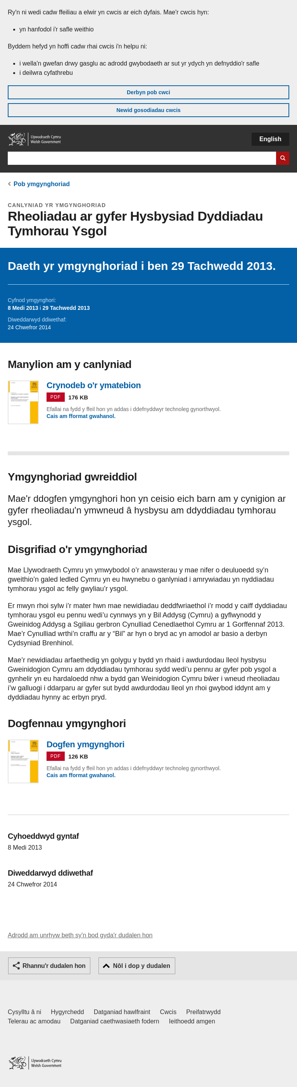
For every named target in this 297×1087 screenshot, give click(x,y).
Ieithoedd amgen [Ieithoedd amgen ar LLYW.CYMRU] (192, 1021)
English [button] (270, 139)
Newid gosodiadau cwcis (148, 110)
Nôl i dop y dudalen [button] (141, 966)
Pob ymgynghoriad (42, 184)
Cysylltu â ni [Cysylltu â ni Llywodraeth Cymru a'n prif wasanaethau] (24, 1012)
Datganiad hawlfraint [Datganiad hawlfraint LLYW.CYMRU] (122, 1012)
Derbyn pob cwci (148, 92)
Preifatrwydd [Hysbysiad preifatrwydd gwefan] (203, 1012)
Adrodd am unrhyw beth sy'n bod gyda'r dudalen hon (80, 935)
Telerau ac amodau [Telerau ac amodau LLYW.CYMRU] (34, 1021)
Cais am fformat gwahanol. (81, 416)
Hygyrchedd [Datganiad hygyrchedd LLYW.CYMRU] (67, 1012)
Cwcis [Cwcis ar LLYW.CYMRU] (168, 1012)
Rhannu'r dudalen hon (53, 966)
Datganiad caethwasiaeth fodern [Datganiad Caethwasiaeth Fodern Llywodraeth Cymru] (114, 1021)
